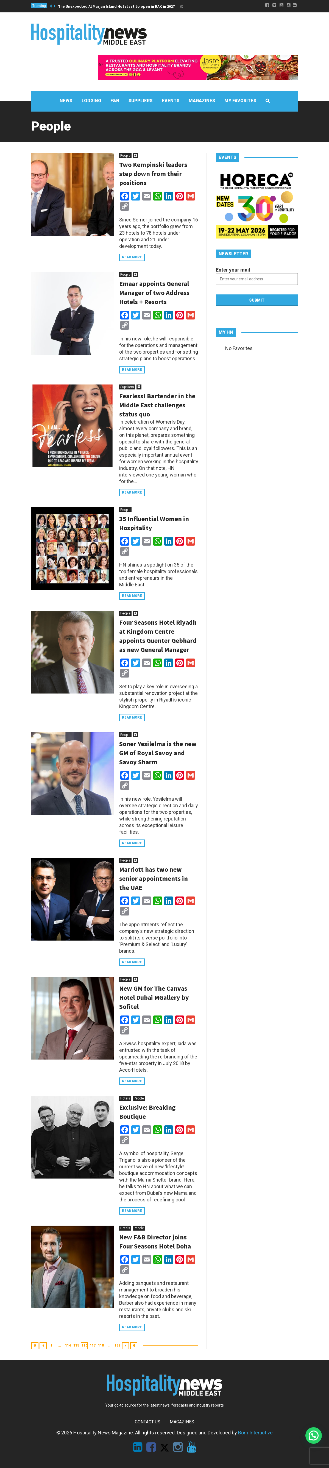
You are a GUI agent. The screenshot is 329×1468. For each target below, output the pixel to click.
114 (68, 1345)
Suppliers (127, 387)
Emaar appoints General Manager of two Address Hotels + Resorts (154, 292)
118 (101, 1345)
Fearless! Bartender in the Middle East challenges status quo (157, 405)
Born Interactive (255, 1433)
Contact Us (147, 1421)
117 (93, 1345)
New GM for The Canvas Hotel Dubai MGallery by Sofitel (154, 997)
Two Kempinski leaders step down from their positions (153, 173)
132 (117, 1345)
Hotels (125, 1098)
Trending (39, 6)
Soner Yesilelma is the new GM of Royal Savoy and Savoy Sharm (158, 753)
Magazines (182, 1421)
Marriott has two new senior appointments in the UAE (153, 878)
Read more (132, 257)
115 (76, 1345)
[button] (313, 1435)
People (125, 156)
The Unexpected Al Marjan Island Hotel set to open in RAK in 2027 (116, 6)
